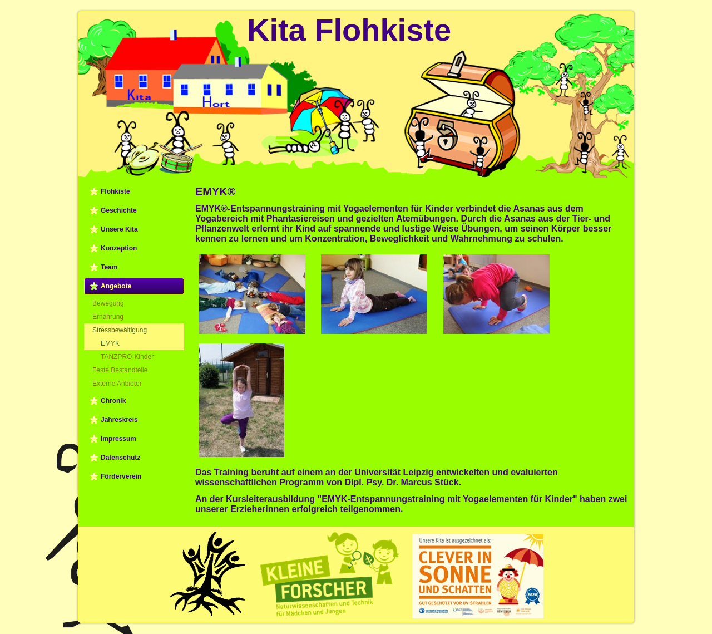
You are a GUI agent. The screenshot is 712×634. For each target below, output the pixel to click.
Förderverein (121, 476)
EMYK (110, 343)
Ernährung (107, 317)
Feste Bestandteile (119, 370)
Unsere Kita (119, 229)
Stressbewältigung (119, 330)
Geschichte (119, 210)
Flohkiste (115, 191)
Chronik (113, 401)
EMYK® (215, 191)
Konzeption (119, 248)
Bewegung (108, 303)
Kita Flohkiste (349, 29)
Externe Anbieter (117, 383)
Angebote (116, 286)
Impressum (118, 439)
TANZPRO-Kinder (127, 357)
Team (109, 267)
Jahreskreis (119, 420)
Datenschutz (120, 457)
